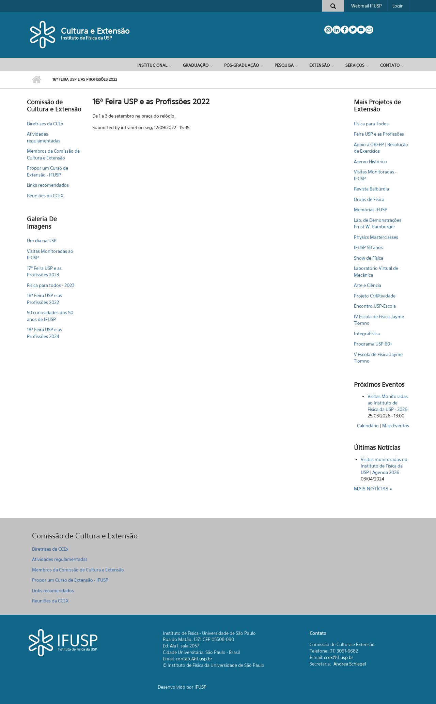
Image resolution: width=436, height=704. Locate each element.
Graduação (195, 65)
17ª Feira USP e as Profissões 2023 (44, 271)
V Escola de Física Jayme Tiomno (378, 358)
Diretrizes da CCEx (45, 123)
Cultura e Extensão (95, 30)
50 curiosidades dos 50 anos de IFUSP (50, 316)
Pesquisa (284, 65)
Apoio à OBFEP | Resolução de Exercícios (381, 148)
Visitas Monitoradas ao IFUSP (50, 254)
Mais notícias (372, 488)
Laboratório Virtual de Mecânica (376, 271)
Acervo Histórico (370, 161)
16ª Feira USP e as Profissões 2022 (44, 299)
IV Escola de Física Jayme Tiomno (379, 320)
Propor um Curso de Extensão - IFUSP (47, 171)
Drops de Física (369, 199)
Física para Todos (371, 123)
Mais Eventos (395, 425)
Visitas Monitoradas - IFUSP (375, 175)
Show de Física (368, 258)
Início (36, 79)
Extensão (319, 65)
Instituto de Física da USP (86, 38)
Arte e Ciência (367, 285)
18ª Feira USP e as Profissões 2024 (44, 333)
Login (398, 6)
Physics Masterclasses (376, 237)
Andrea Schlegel (349, 664)
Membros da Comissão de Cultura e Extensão (53, 154)
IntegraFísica (367, 333)
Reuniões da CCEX (45, 195)
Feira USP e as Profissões (379, 134)
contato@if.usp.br (194, 658)
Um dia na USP (42, 240)
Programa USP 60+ (373, 344)
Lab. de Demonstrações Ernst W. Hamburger (377, 223)
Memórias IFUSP (370, 209)
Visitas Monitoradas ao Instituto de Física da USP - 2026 (388, 403)
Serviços (354, 65)
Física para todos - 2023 (50, 285)
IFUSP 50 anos (368, 247)
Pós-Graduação (241, 65)
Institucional (152, 65)
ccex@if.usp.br (338, 657)
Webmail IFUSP (366, 6)
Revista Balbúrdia (371, 189)
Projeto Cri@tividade (374, 296)
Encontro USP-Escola (375, 306)
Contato (390, 65)
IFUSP (200, 687)
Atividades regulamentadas (43, 137)
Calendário (368, 425)
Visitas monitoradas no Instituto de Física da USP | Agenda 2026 (384, 466)
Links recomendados (48, 185)
